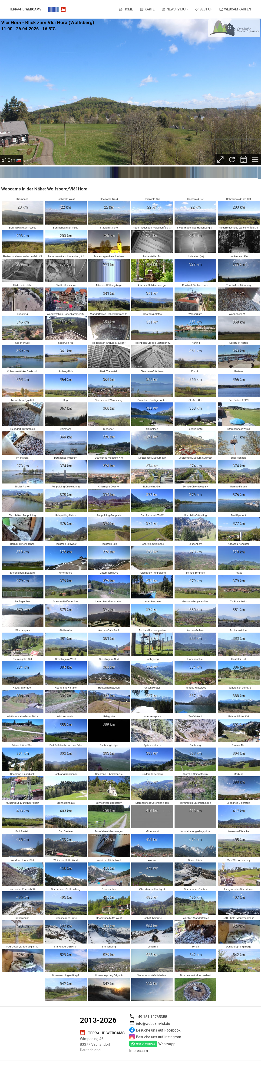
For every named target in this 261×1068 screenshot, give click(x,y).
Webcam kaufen (235, 9)
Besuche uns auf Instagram (158, 1037)
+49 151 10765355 (151, 1017)
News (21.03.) (175, 9)
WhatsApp (166, 1044)
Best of (203, 9)
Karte (147, 9)
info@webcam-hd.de (153, 1023)
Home (126, 9)
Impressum (138, 1050)
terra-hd (25, 9)
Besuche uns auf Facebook (158, 1030)
